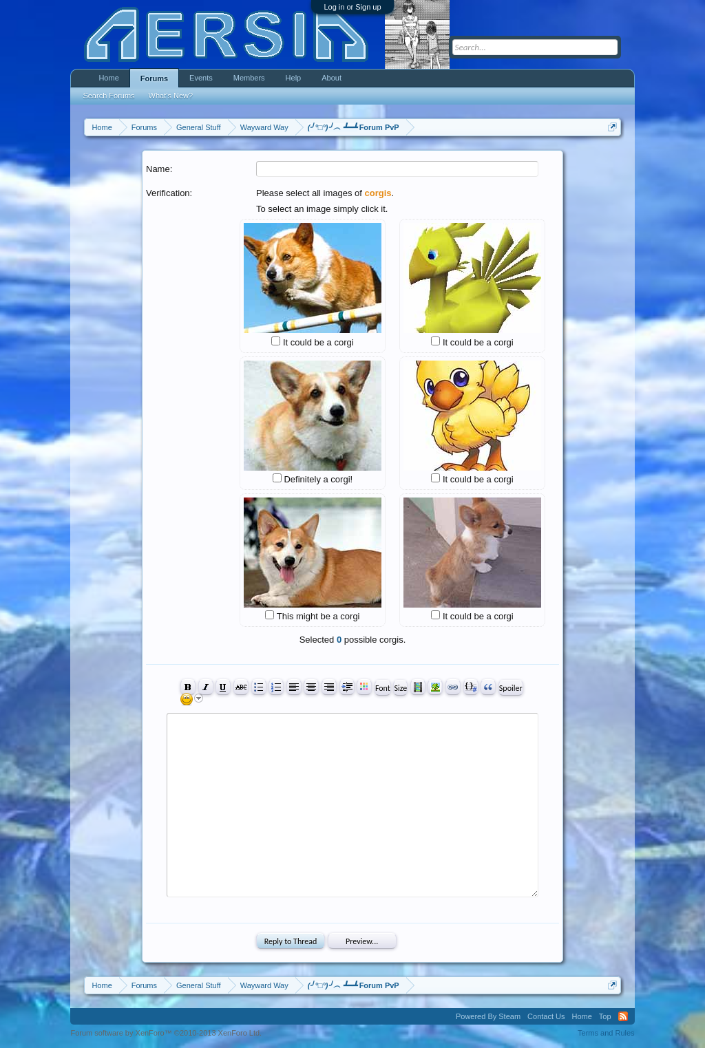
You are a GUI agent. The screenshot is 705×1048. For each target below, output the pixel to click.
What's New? (171, 96)
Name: (159, 169)
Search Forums (108, 96)
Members (249, 78)
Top (605, 1016)
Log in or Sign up (352, 7)
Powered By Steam (488, 1016)
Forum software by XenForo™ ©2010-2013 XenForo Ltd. (166, 1033)
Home (108, 78)
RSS (623, 1016)
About (331, 78)
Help (294, 78)
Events (201, 78)
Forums (154, 78)
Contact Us (546, 1016)
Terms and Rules (606, 1033)
